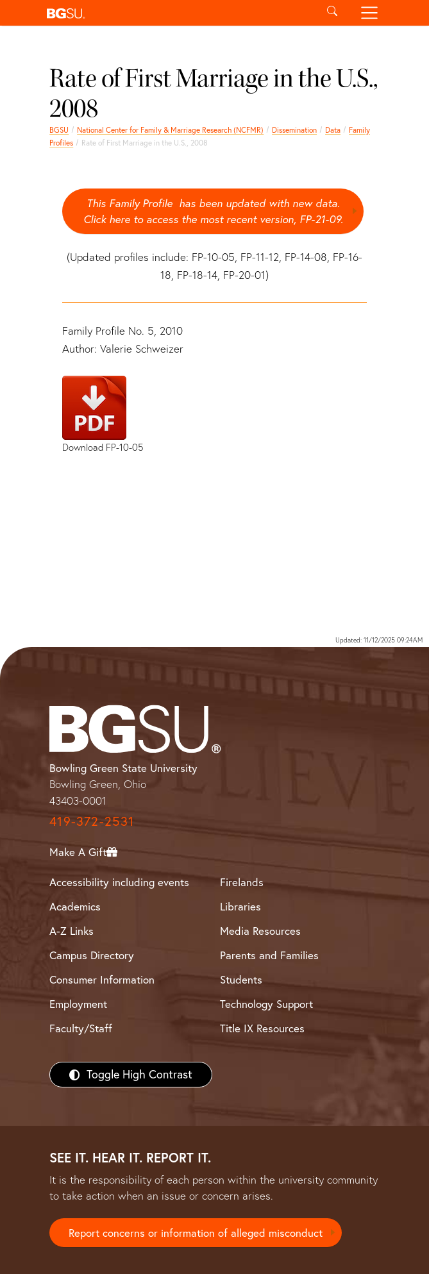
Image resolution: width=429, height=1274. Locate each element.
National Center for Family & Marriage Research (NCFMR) (170, 130)
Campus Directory (91, 955)
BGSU (59, 130)
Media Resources (260, 930)
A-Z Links (71, 930)
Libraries (240, 906)
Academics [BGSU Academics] (75, 906)
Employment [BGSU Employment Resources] (78, 1003)
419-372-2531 (91, 822)
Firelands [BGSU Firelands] (242, 882)
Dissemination (294, 130)
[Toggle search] (332, 13)
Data (333, 130)
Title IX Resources (262, 1028)
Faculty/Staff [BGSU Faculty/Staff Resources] (80, 1028)
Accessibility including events (119, 882)
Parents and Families (269, 955)
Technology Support (266, 1003)
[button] (178, 13)
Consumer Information (102, 979)
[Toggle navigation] (369, 13)
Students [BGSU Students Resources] (241, 979)
